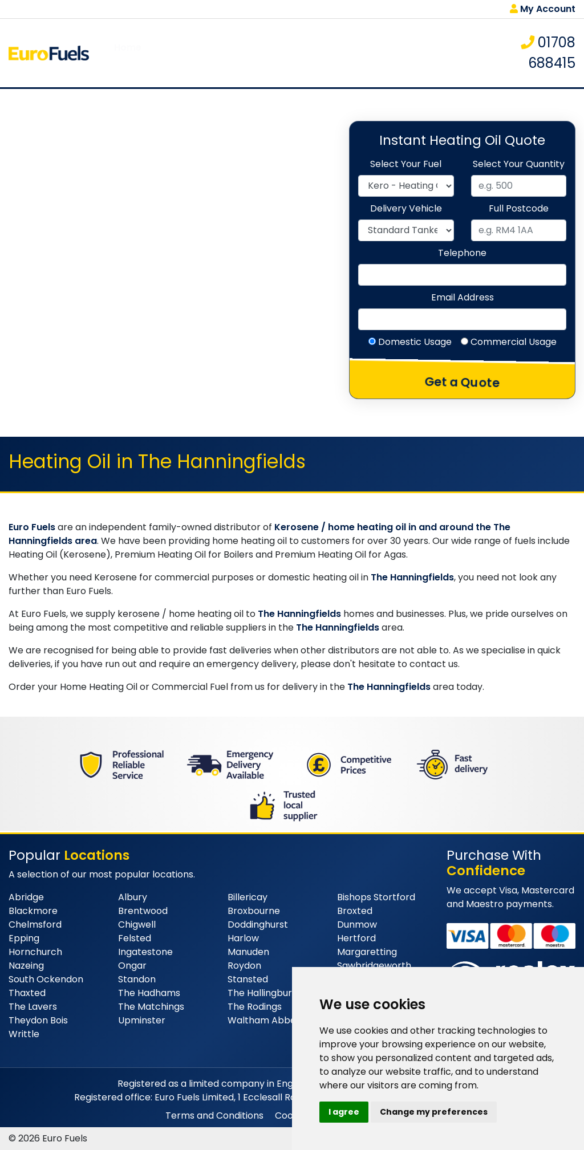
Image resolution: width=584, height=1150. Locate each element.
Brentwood (143, 910)
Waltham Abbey (264, 1020)
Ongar (132, 965)
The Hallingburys (265, 992)
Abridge (26, 897)
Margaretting (367, 951)
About (165, 52)
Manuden (248, 951)
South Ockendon (46, 979)
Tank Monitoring (383, 52)
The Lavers (33, 1006)
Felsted (134, 938)
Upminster (141, 1020)
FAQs (252, 52)
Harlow (243, 938)
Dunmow (357, 924)
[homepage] (49, 52)
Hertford (356, 938)
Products (209, 52)
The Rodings (255, 1006)
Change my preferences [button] (434, 1112)
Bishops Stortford (376, 897)
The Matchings (151, 1006)
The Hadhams (149, 992)
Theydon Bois (38, 1020)
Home (127, 52)
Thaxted (27, 992)
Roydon (244, 965)
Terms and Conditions (214, 1115)
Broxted (354, 910)
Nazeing (26, 965)
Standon (137, 979)
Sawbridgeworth (374, 965)
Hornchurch (35, 951)
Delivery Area (304, 52)
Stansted (248, 979)
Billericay (247, 897)
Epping (24, 938)
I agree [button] (343, 1112)
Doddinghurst (258, 924)
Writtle (24, 1034)
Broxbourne (254, 910)
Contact (449, 52)
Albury (132, 897)
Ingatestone (145, 951)
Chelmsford (35, 924)
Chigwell (137, 924)
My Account (542, 8)
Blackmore (33, 910)
